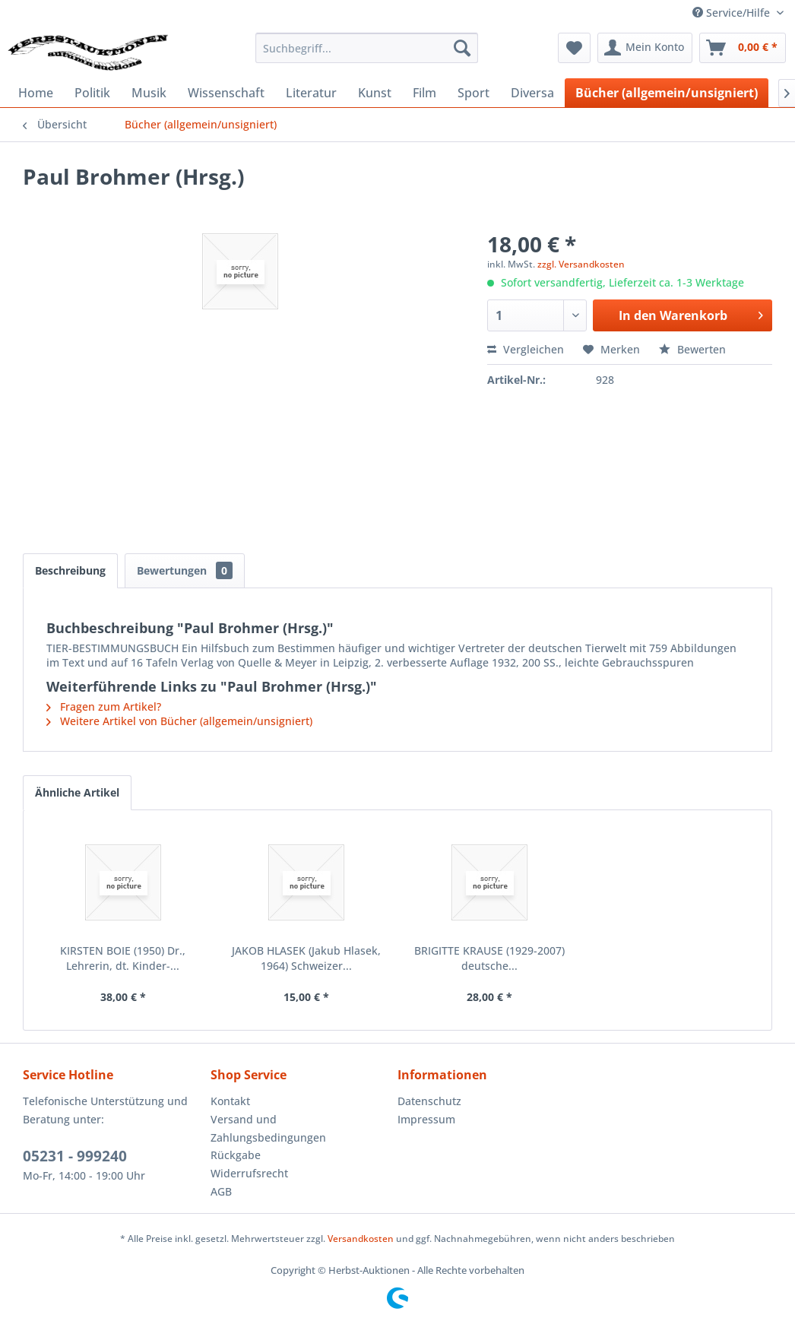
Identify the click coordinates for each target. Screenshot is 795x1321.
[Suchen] (462, 48)
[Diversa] (532, 92)
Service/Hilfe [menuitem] (732, 12)
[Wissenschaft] (226, 92)
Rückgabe (236, 1155)
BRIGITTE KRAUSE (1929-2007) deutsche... (489, 958)
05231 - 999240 (75, 1156)
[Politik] (92, 92)
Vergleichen (525, 349)
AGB (221, 1191)
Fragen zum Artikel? (103, 706)
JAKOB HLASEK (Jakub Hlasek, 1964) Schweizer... (306, 958)
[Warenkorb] (742, 48)
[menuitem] (366, 48)
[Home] (36, 92)
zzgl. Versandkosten (581, 264)
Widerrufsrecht (249, 1173)
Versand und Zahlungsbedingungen (268, 1128)
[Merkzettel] (574, 48)
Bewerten (692, 349)
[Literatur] (311, 92)
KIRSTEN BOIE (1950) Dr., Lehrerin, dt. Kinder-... (122, 958)
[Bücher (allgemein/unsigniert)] (666, 92)
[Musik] (149, 92)
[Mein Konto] (644, 48)
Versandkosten (361, 1238)
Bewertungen (185, 570)
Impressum (426, 1119)
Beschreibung (70, 570)
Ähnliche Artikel (77, 792)
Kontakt (230, 1101)
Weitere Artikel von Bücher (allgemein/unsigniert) (179, 721)
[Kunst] (374, 92)
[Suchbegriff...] (366, 48)
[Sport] (473, 92)
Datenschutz (429, 1101)
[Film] (424, 92)
